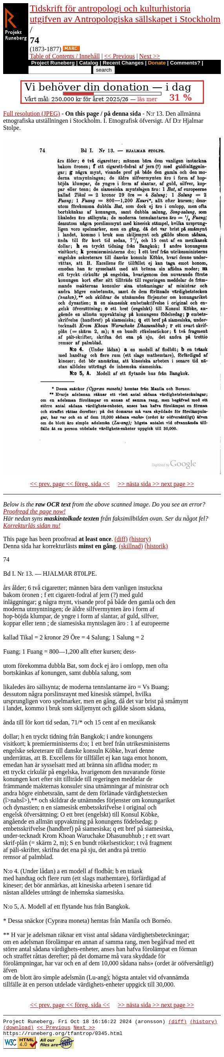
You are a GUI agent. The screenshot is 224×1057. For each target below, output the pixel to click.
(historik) (156, 546)
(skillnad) (131, 546)
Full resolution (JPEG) (31, 113)
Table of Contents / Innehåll (65, 56)
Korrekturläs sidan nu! (31, 525)
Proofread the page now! (34, 511)
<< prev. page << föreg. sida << (70, 483)
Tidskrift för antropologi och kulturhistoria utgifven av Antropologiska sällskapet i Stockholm (125, 13)
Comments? (185, 63)
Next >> (149, 56)
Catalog (88, 63)
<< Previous (119, 56)
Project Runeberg (53, 63)
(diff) (121, 539)
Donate (157, 63)
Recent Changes (123, 63)
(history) (140, 539)
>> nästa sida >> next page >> (156, 483)
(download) (18, 1029)
